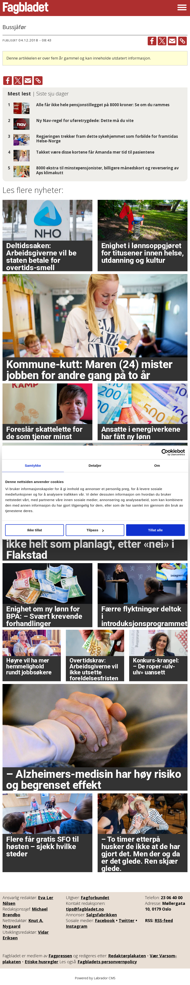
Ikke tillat (34, 530)
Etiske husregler (41, 961)
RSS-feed (164, 920)
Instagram (76, 926)
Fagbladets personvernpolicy (107, 961)
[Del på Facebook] (152, 41)
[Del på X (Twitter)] (162, 41)
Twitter (126, 920)
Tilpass (95, 530)
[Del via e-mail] (172, 41)
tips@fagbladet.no (85, 909)
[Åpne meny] (182, 8)
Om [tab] (157, 465)
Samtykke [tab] (33, 465)
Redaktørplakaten (127, 955)
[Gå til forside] (25, 8)
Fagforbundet (95, 897)
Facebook (105, 920)
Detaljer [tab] (95, 465)
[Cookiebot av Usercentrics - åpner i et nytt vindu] (165, 452)
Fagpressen (60, 955)
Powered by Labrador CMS (95, 978)
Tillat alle (155, 530)
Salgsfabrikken (101, 914)
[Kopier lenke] (182, 41)
